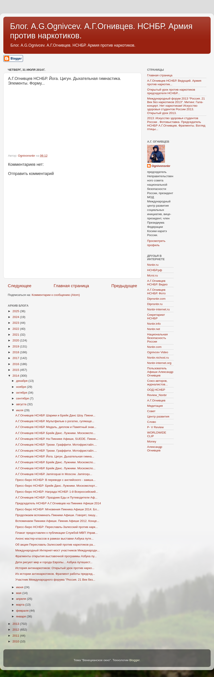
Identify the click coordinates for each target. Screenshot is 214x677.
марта (20, 604)
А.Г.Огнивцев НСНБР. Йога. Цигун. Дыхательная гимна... (54, 456)
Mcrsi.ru (152, 275)
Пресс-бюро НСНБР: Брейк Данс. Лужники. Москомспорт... (56, 485)
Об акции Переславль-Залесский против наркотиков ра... (55, 544)
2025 (16, 311)
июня (20, 587)
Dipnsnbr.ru (155, 304)
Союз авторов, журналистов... (157, 382)
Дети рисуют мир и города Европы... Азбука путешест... (54, 562)
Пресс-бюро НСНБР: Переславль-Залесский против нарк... (56, 527)
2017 (16, 358)
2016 (16, 364)
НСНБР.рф (154, 270)
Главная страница (71, 285)
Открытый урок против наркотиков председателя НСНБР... (171, 91)
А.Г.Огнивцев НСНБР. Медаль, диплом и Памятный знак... (56, 427)
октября (22, 392)
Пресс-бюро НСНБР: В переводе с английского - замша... (55, 480)
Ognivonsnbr (161, 166)
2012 (16, 629)
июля (20, 410)
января (21, 616)
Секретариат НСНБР (156, 316)
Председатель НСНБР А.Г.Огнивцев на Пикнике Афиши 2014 (58, 503)
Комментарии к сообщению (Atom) (56, 295)
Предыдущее (124, 285)
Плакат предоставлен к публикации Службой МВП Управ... (56, 532)
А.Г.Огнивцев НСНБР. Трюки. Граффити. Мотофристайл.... (56, 444)
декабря (22, 380)
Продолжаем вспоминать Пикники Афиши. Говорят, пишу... (56, 515)
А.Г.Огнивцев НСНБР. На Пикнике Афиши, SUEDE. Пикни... (56, 438)
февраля (22, 610)
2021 (16, 334)
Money (151, 441)
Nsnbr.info (154, 323)
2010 (16, 641)
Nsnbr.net (153, 329)
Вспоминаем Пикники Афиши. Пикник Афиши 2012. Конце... (57, 521)
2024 (16, 317)
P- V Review (155, 427)
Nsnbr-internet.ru (158, 309)
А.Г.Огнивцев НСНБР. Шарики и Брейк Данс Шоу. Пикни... (55, 415)
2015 (16, 370)
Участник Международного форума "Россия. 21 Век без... (55, 579)
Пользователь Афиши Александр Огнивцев (160, 372)
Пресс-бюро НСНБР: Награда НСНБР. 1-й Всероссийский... (56, 491)
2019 (16, 346)
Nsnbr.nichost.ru (158, 357)
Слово (151, 422)
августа (21, 404)
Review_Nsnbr (157, 395)
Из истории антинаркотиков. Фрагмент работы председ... (55, 573)
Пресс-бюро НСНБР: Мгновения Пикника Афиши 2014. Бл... (57, 509)
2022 (16, 328)
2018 (16, 352)
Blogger (134, 660)
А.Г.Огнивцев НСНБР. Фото (156, 291)
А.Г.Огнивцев (156, 400)
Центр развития (158, 416)
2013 (16, 623)
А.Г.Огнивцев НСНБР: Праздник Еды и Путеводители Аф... (56, 497)
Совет (151, 411)
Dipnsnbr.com (156, 298)
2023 (16, 322)
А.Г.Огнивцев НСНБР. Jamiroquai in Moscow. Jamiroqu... (53, 474)
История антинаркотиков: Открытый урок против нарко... (55, 568)
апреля (21, 598)
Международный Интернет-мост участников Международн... (57, 550)
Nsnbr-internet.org (159, 363)
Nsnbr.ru (152, 264)
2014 (16, 375)
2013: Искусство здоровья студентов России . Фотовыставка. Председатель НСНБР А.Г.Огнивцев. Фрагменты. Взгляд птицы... (176, 123)
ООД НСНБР (156, 389)
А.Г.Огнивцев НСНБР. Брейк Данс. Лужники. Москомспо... (55, 433)
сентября (23, 398)
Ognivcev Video (157, 352)
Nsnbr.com (154, 347)
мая (19, 593)
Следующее (19, 285)
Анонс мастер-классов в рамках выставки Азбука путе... (54, 538)
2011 (16, 635)
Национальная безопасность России (157, 338)
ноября (21, 386)
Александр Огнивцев (154, 448)
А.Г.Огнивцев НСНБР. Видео (157, 282)
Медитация (155, 405)
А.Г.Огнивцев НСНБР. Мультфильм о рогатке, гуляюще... (54, 421)
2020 (16, 340)
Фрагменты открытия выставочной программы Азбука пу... (56, 556)
